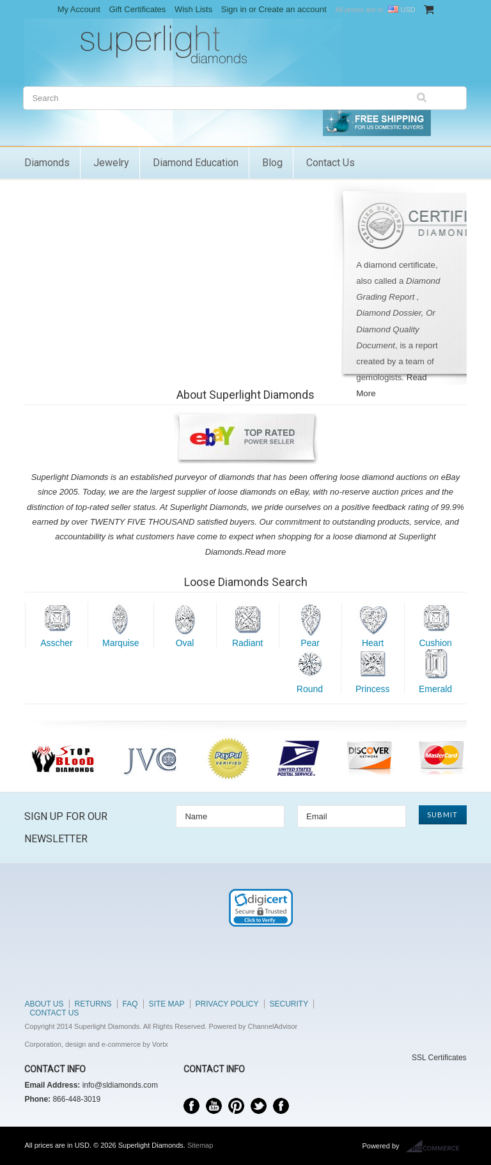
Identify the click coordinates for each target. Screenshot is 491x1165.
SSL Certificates (439, 1057)
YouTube (214, 1106)
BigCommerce (436, 1146)
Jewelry (111, 163)
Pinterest (236, 1106)
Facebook (191, 1106)
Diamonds (47, 163)
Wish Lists (193, 9)
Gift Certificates (137, 9)
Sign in (234, 9)
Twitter (259, 1106)
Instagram (281, 1106)
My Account (79, 9)
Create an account (292, 9)
